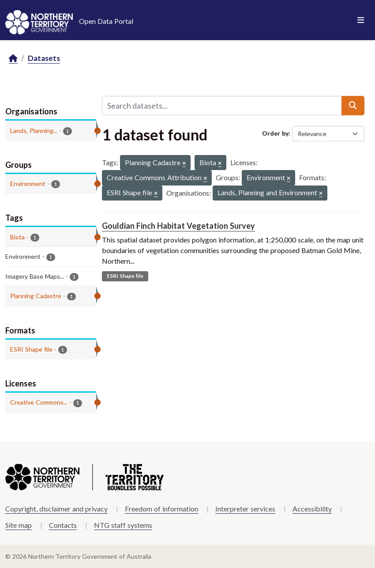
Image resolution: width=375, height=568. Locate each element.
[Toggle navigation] (361, 20)
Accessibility (312, 508)
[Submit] (352, 105)
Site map (18, 525)
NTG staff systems (123, 525)
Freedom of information (161, 508)
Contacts (63, 525)
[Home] (13, 58)
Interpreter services (245, 508)
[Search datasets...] (222, 105)
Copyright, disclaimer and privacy (56, 508)
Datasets (44, 58)
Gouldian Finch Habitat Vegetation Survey (178, 226)
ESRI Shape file (125, 276)
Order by (275, 133)
